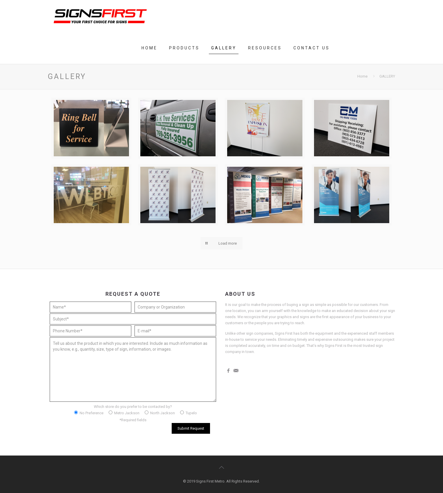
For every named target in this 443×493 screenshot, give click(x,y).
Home (362, 76)
